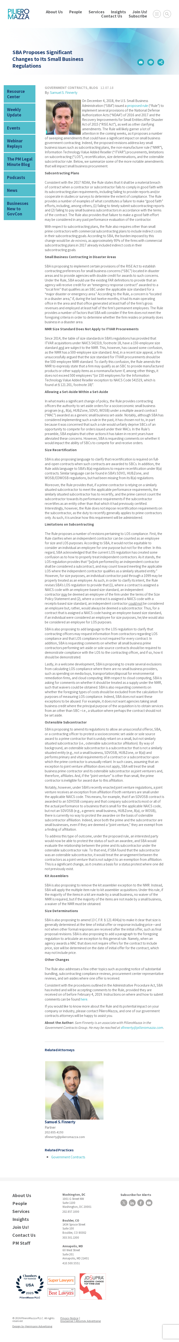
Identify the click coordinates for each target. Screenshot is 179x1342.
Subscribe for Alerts (133, 1197)
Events (12, 119)
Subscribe (138, 16)
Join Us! (139, 11)
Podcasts (15, 165)
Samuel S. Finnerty (63, 92)
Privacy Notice (70, 1321)
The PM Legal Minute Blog (18, 150)
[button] (140, 62)
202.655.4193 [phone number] (54, 1135)
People (75, 11)
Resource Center (15, 93)
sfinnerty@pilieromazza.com (141, 1031)
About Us (54, 11)
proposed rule (137, 105)
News (11, 177)
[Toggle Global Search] (167, 14)
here (84, 1003)
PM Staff (21, 1246)
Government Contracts (66, 87)
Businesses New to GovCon (20, 192)
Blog (93, 87)
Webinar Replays (14, 134)
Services (96, 11)
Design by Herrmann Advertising (31, 1329)
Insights (118, 11)
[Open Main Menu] (157, 14)
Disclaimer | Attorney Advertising (80, 1323)
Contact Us (111, 16)
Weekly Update (19, 107)
